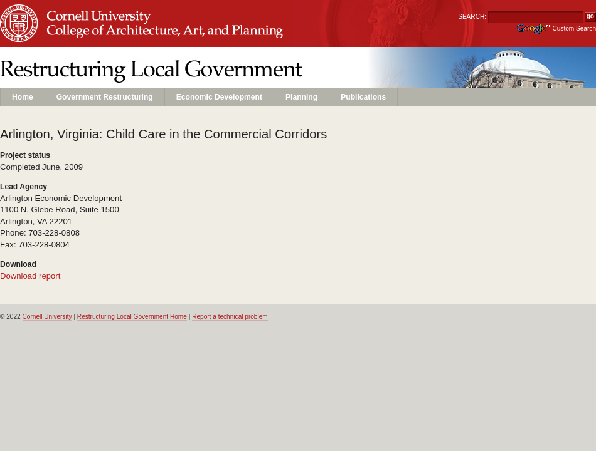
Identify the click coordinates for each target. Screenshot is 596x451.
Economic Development (219, 97)
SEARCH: (472, 16)
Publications (363, 97)
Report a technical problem (230, 316)
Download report (30, 276)
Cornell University (101, 12)
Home (22, 97)
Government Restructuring (104, 97)
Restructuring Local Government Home (132, 316)
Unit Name (101, 35)
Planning (301, 97)
